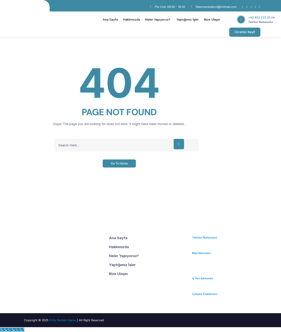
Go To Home (119, 163)
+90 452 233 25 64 (261, 17)
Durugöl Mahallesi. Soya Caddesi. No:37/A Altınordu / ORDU (208, 269)
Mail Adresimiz (201, 253)
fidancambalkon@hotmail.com (212, 248)
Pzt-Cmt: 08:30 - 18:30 (206, 289)
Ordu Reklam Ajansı (63, 320)
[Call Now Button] (12, 329)
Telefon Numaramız (260, 21)
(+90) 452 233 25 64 (205, 233)
